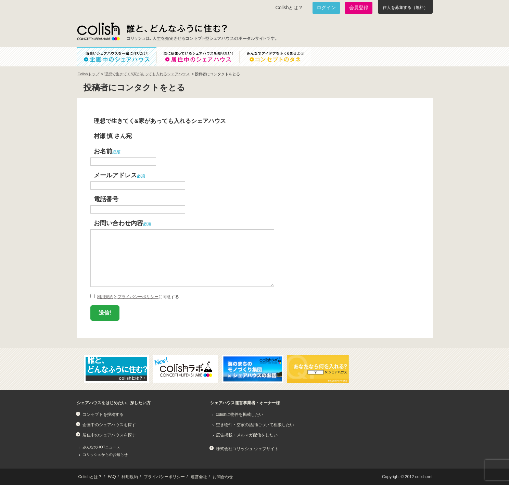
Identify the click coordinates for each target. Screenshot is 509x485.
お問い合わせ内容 (118, 223)
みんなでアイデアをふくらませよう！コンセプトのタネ (280, 56)
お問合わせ (223, 476)
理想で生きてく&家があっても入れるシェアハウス (147, 74)
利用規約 (105, 296)
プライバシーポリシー (137, 296)
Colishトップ (88, 74)
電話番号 (106, 199)
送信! (105, 313)
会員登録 (358, 7)
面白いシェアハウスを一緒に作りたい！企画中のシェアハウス (116, 56)
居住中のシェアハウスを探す (109, 435)
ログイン (326, 7)
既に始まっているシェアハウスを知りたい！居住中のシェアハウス (197, 56)
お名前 (103, 151)
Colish (98, 31)
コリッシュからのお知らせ (105, 454)
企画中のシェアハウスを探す (109, 424)
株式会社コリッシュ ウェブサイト (247, 448)
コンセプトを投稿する (103, 414)
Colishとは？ (289, 7)
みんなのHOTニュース (101, 447)
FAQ (112, 476)
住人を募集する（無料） (405, 7)
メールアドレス (115, 175)
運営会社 (199, 476)
